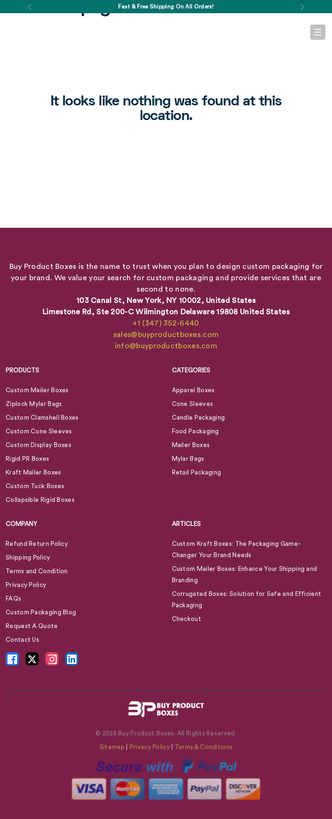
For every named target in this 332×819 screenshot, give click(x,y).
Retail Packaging (196, 472)
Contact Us (22, 640)
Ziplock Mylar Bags (34, 404)
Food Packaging (195, 431)
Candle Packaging (198, 417)
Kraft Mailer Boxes (33, 472)
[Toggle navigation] (317, 32)
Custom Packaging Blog (41, 612)
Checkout (186, 619)
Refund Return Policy (37, 544)
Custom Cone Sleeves (39, 431)
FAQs (13, 598)
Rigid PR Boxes (27, 459)
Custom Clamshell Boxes (42, 417)
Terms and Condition (37, 571)
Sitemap (112, 747)
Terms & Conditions (203, 747)
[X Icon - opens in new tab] (32, 658)
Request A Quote (32, 626)
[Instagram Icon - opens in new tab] (52, 658)
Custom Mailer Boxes (37, 390)
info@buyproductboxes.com (166, 346)
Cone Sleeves (192, 404)
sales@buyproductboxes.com (166, 334)
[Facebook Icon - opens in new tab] (12, 658)
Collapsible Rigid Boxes (40, 500)
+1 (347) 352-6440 (166, 323)
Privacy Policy (26, 585)
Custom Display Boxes (38, 445)
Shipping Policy (28, 557)
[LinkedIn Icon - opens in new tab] (71, 658)
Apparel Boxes (193, 390)
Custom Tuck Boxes (35, 486)
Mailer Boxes (191, 445)
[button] (30, 6)
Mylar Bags (188, 459)
